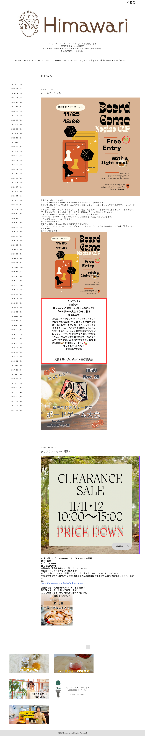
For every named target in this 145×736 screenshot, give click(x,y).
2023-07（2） (17, 111)
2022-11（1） (17, 142)
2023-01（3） (17, 133)
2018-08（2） (17, 334)
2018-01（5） (17, 361)
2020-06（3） (17, 240)
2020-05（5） (17, 245)
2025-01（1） (17, 89)
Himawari (67, 733)
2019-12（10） (17, 267)
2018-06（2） (17, 339)
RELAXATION (71, 60)
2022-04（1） (17, 160)
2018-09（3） (17, 330)
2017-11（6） (17, 370)
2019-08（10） (17, 285)
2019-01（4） (17, 312)
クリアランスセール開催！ (56, 451)
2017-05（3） (17, 397)
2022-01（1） (17, 169)
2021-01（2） (17, 209)
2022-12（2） (17, 138)
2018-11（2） (17, 321)
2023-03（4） (17, 129)
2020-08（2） (17, 232)
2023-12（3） (17, 102)
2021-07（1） (17, 187)
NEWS (27, 60)
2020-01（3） (17, 263)
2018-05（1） (17, 343)
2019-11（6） (17, 272)
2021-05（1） (17, 196)
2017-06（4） (17, 392)
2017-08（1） (17, 383)
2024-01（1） (17, 98)
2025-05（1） (17, 84)
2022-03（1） (17, 165)
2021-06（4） (17, 191)
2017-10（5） (17, 374)
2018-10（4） (17, 325)
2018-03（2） (17, 352)
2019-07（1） (17, 290)
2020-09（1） (17, 227)
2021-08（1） (17, 182)
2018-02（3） (17, 357)
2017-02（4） (17, 410)
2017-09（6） (17, 379)
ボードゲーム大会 (51, 93)
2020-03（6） (17, 254)
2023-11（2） (17, 107)
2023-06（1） (17, 116)
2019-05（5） (17, 298)
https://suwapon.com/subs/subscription (62, 583)
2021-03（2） (17, 200)
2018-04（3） (17, 348)
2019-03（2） (17, 307)
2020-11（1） (17, 218)
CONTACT (48, 60)
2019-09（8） (17, 281)
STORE (58, 60)
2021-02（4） (17, 205)
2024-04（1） (17, 93)
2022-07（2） (17, 151)
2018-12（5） (17, 316)
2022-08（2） (17, 147)
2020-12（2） (17, 214)
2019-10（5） (17, 276)
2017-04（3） (17, 401)
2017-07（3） (17, 388)
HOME (18, 60)
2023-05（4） (17, 120)
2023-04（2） (17, 124)
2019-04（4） (17, 303)
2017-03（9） (17, 406)
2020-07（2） (17, 236)
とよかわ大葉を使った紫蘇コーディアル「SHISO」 (104, 60)
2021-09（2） (17, 178)
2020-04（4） (17, 249)
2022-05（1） (17, 156)
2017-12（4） (17, 365)
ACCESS (36, 60)
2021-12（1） (17, 174)
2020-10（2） (17, 223)
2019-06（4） (17, 294)
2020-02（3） (17, 258)
